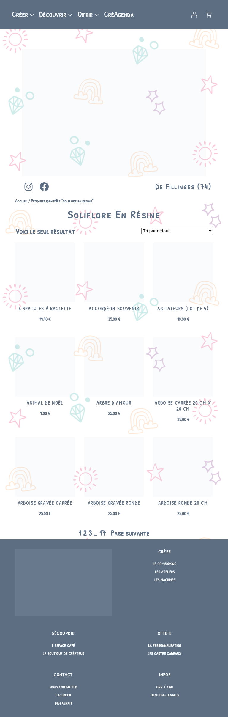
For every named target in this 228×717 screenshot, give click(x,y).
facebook (63, 694)
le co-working (164, 563)
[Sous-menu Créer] (32, 14)
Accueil (21, 201)
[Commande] (177, 231)
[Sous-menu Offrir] (96, 14)
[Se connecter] (194, 14)
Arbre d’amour (113, 403)
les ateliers (165, 571)
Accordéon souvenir (114, 309)
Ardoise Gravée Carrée (45, 503)
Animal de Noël (45, 403)
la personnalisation (164, 645)
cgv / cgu (164, 686)
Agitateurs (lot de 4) (182, 309)
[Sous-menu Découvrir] (70, 14)
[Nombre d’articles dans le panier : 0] (209, 14)
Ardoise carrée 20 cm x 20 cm (183, 406)
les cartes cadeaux (164, 653)
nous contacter (63, 686)
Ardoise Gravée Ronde (114, 503)
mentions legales (165, 694)
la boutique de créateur (63, 653)
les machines (164, 579)
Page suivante (130, 533)
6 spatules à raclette (45, 309)
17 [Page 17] (102, 533)
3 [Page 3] (90, 533)
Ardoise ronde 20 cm (183, 503)
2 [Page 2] (85, 533)
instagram (63, 702)
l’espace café (63, 645)
